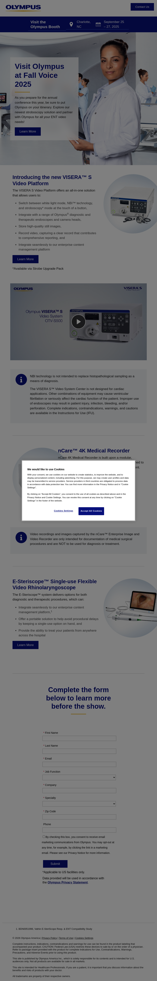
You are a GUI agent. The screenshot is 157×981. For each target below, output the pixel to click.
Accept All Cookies (91, 511)
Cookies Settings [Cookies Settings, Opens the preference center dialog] (63, 511)
